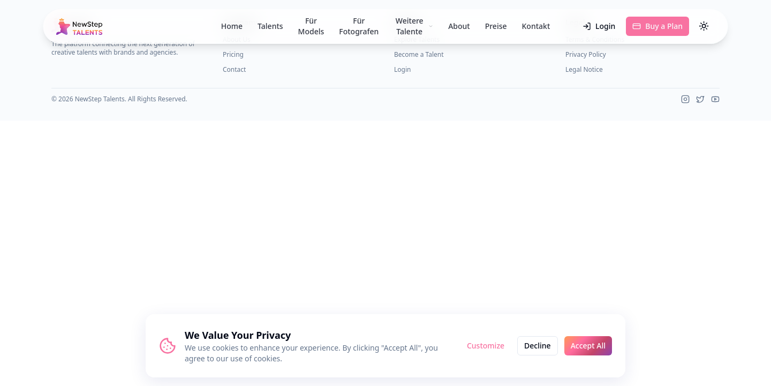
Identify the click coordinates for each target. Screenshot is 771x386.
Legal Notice (584, 69)
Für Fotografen (359, 26)
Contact (234, 69)
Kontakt (536, 26)
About (459, 26)
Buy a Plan (657, 26)
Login (599, 26)
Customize (485, 345)
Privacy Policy (585, 54)
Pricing (233, 54)
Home (232, 26)
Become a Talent (419, 54)
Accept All (588, 345)
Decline (537, 345)
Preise (496, 26)
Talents (270, 26)
